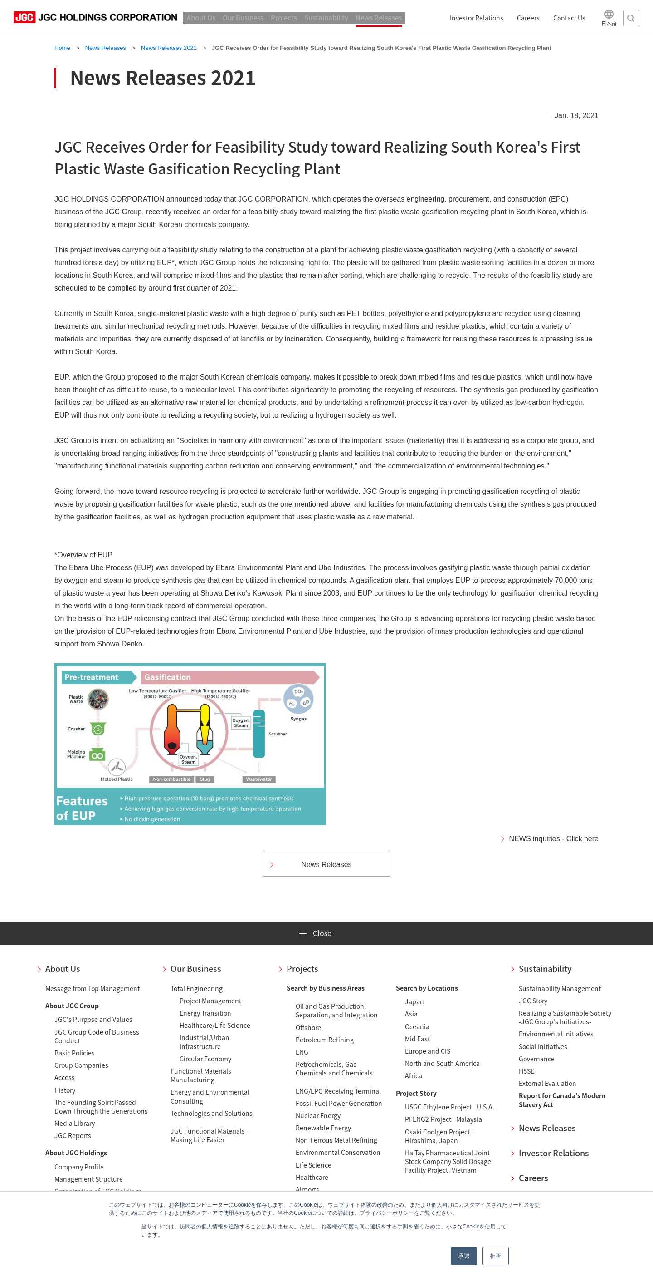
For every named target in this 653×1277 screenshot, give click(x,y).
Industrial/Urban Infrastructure (204, 1041)
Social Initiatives (543, 1046)
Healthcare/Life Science (215, 1025)
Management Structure (88, 1178)
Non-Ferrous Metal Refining (336, 1139)
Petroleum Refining (325, 1039)
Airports (307, 1189)
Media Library (74, 1123)
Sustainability (545, 968)
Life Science (313, 1164)
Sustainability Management (560, 988)
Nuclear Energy (318, 1115)
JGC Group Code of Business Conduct (96, 1036)
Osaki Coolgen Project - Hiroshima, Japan (439, 1136)
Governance (537, 1058)
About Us (62, 968)
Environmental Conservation (338, 1152)
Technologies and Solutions (212, 1113)
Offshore (308, 1027)
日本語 (608, 23)
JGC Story (533, 1000)
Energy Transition (205, 1012)
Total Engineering (197, 988)
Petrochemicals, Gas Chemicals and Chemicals (334, 1068)
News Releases (547, 1128)
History (64, 1090)
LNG (302, 1051)
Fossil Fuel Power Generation (339, 1103)
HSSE (526, 1070)
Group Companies (81, 1065)
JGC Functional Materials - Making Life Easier (210, 1135)
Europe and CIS (427, 1050)
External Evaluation (547, 1083)
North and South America (442, 1063)
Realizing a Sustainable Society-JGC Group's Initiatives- (565, 1017)
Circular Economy (205, 1058)
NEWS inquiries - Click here (554, 839)
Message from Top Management (92, 988)
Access (64, 1077)
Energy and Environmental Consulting (210, 1096)
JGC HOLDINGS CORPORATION (95, 18)
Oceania (417, 1026)
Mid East (417, 1038)
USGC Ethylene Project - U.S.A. (449, 1106)
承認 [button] (463, 1256)
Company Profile (79, 1166)
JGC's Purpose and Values (93, 1019)
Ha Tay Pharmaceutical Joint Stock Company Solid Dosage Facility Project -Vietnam (448, 1161)
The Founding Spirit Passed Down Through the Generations (101, 1106)
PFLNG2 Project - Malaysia (443, 1119)
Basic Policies (74, 1052)
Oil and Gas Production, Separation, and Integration (337, 1010)
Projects (302, 968)
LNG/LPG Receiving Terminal (338, 1090)
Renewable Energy (323, 1127)
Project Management (210, 1000)
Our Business (196, 968)
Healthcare (312, 1177)
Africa (413, 1075)
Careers (533, 1177)
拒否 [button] (495, 1256)
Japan (414, 1001)
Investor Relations (554, 1153)
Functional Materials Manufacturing (201, 1075)
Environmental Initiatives (556, 1033)
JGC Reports (72, 1135)
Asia (411, 1013)
